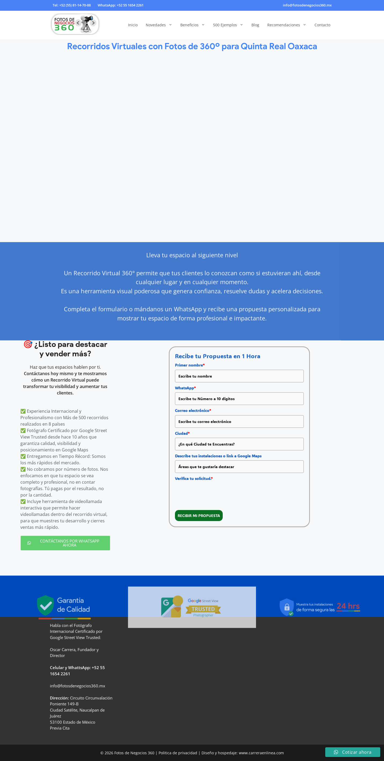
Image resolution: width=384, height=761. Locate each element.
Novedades (161, 25)
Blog (255, 24)
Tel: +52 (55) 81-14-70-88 (72, 5)
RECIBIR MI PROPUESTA (199, 515)
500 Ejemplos (230, 25)
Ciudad (182, 433)
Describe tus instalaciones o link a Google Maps (218, 455)
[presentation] (216, 493)
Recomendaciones (288, 25)
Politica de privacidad (178, 752)
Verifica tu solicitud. (194, 478)
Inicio (133, 24)
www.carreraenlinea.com (261, 752)
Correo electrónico (193, 410)
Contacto (322, 24)
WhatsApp (185, 387)
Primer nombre (189, 365)
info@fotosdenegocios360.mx (307, 5)
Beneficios (194, 25)
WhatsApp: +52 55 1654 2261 (121, 5)
